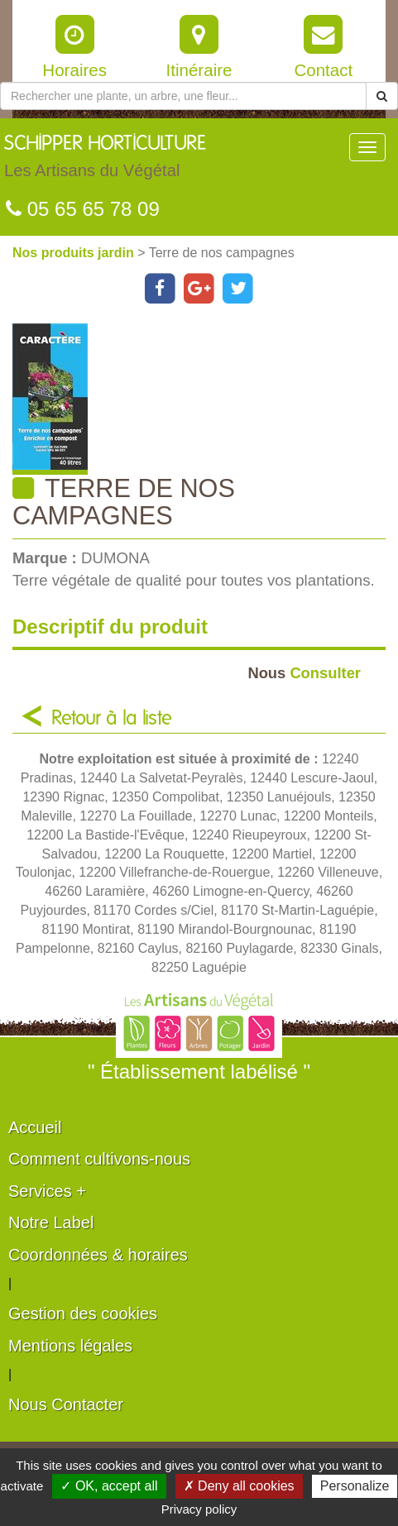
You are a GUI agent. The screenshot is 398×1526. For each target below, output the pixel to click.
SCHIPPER (105, 160)
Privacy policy (199, 1509)
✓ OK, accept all (108, 1486)
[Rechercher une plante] (183, 96)
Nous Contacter (65, 1404)
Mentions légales (70, 1346)
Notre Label (51, 1222)
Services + (47, 1191)
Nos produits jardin (74, 253)
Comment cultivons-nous (99, 1159)
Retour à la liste (111, 719)
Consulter (304, 673)
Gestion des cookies (82, 1313)
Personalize (355, 1486)
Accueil (34, 1127)
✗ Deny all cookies (239, 1486)
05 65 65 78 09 (83, 209)
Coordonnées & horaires (98, 1255)
